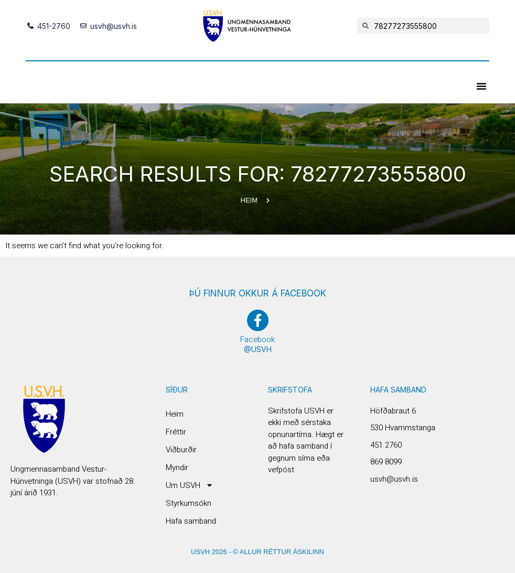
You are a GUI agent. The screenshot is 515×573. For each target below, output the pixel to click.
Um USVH (189, 485)
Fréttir (176, 432)
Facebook (257, 339)
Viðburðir (181, 449)
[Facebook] (258, 320)
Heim (175, 414)
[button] (481, 86)
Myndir (177, 467)
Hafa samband (191, 521)
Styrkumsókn (188, 503)
